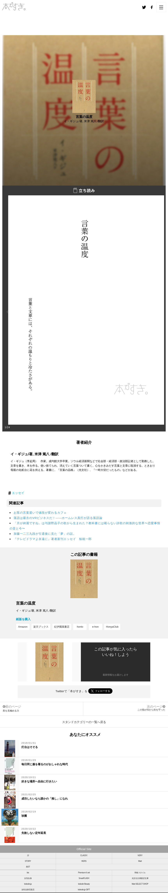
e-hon (95, 626)
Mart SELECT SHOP (140, 884)
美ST (28, 867)
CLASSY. (84, 855)
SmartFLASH (84, 878)
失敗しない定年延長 (33, 832)
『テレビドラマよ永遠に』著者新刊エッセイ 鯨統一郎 (53, 539)
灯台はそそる (29, 747)
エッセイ (18, 493)
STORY (28, 861)
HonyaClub (112, 626)
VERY (140, 855)
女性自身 (28, 878)
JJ (28, 855)
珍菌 (24, 815)
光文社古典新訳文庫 (140, 878)
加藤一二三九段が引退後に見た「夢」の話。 (45, 533)
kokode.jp (28, 884)
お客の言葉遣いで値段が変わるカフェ (40, 512)
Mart (140, 861)
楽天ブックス (41, 626)
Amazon (22, 626)
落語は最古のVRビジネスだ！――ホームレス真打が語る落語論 (58, 517)
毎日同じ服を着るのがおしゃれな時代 (44, 764)
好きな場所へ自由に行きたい (39, 781)
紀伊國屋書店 (61, 626)
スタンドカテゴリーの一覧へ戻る (84, 722)
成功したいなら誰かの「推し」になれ (44, 798)
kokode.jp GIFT (84, 890)
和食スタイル (140, 873)
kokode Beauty (84, 884)
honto (80, 626)
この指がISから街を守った (151, 709)
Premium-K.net (84, 873)
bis (28, 873)
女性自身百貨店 (27, 890)
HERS (84, 861)
